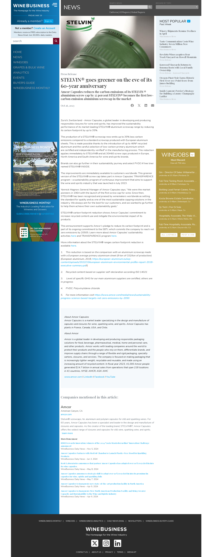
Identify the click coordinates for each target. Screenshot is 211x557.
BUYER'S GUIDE (24, 83)
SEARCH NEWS (115, 3)
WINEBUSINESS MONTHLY (31, 88)
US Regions (124, 12)
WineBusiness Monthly (50, 521)
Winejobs (70, 521)
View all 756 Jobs (178, 163)
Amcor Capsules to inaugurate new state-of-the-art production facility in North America (102, 483)
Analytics (91, 521)
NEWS (17, 57)
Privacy (109, 552)
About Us (96, 552)
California (113, 12)
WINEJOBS (20, 62)
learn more (67, 433)
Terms (120, 552)
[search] (32, 41)
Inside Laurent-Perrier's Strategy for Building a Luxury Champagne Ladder (177, 93)
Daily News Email (115, 521)
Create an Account (44, 28)
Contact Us (82, 552)
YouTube (110, 376)
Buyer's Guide (160, 521)
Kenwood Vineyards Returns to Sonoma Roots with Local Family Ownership (176, 67)
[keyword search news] (128, 7)
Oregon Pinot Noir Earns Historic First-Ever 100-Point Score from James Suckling (177, 80)
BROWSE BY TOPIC (163, 3)
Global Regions (138, 12)
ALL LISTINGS (169, 235)
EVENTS (18, 78)
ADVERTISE (47, 214)
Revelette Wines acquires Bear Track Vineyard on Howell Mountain (178, 56)
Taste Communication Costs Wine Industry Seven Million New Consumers (177, 44)
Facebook (99, 376)
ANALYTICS (21, 73)
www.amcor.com (73, 376)
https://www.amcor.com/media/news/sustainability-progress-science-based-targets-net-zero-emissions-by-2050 (106, 296)
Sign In (48, 21)
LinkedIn (88, 376)
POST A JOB (188, 235)
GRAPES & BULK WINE (29, 67)
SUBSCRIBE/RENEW (27, 214)
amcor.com (66, 414)
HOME (17, 52)
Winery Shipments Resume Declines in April (178, 32)
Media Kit (131, 552)
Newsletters (135, 521)
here (73, 236)
